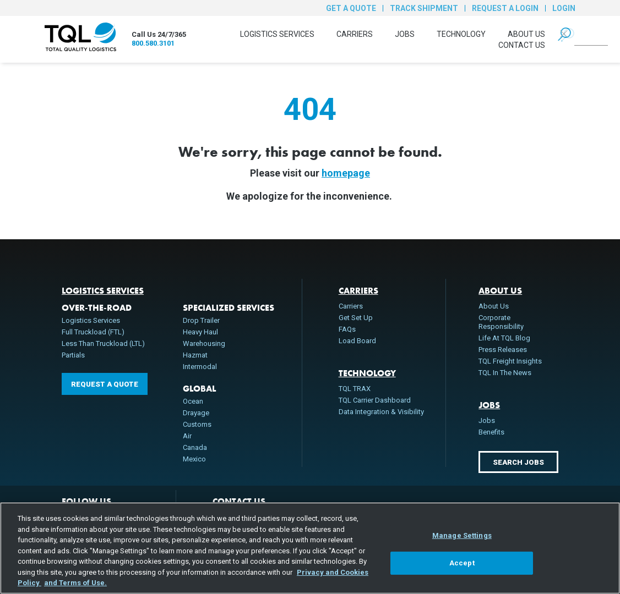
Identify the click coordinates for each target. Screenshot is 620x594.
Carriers (354, 34)
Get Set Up (356, 318)
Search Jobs (518, 462)
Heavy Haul (200, 332)
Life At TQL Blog (504, 338)
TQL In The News (504, 373)
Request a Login (505, 8)
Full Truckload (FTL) (93, 332)
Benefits (491, 432)
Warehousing (204, 343)
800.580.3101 (153, 43)
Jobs (405, 34)
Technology (461, 34)
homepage (346, 173)
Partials (73, 355)
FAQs (347, 329)
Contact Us (521, 45)
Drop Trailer (201, 320)
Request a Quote (104, 384)
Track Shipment (424, 8)
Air (187, 436)
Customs (197, 424)
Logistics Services (277, 34)
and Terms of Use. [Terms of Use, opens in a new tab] (75, 583)
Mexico (194, 459)
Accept (462, 563)
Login (563, 8)
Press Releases (502, 349)
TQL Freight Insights (510, 361)
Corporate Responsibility (501, 322)
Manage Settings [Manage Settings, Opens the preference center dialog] (462, 535)
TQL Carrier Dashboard (375, 400)
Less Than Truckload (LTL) (103, 343)
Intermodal (200, 366)
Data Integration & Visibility (381, 412)
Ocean (193, 401)
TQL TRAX (355, 388)
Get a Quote (351, 8)
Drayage (196, 413)
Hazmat (195, 355)
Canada (195, 447)
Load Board (357, 341)
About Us (526, 34)
